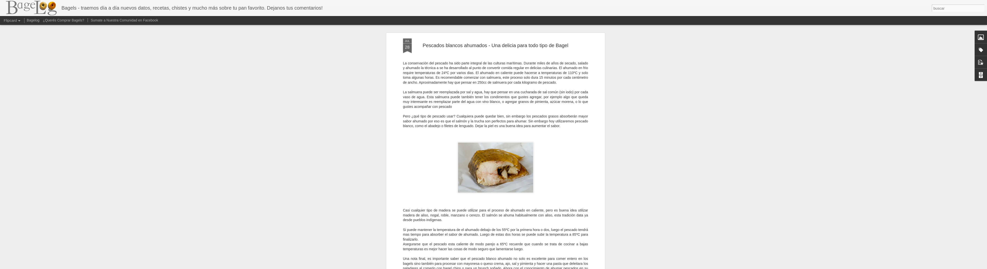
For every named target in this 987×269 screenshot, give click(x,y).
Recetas (503, 176)
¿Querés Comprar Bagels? (63, 20)
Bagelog (33, 20)
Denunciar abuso (529, 266)
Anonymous (518, 170)
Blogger (512, 266)
